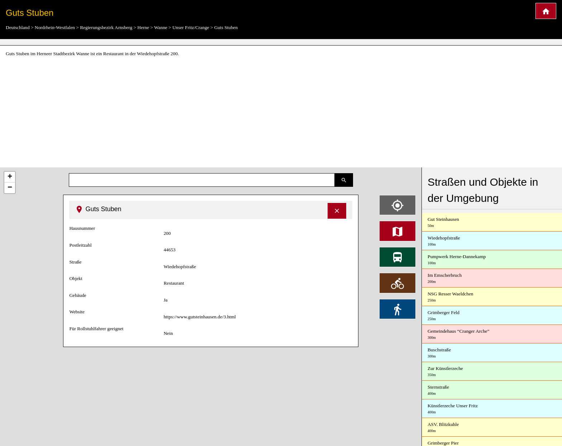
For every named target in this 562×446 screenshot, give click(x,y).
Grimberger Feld (492, 316)
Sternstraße (492, 390)
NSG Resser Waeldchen (492, 297)
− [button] (10, 187)
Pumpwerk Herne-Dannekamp (492, 260)
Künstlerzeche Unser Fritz (492, 409)
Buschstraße (492, 353)
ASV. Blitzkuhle (492, 427)
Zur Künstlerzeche (492, 372)
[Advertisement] (281, 112)
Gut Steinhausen (492, 222)
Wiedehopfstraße (492, 241)
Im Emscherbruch (492, 278)
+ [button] (10, 177)
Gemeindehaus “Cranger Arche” (492, 334)
